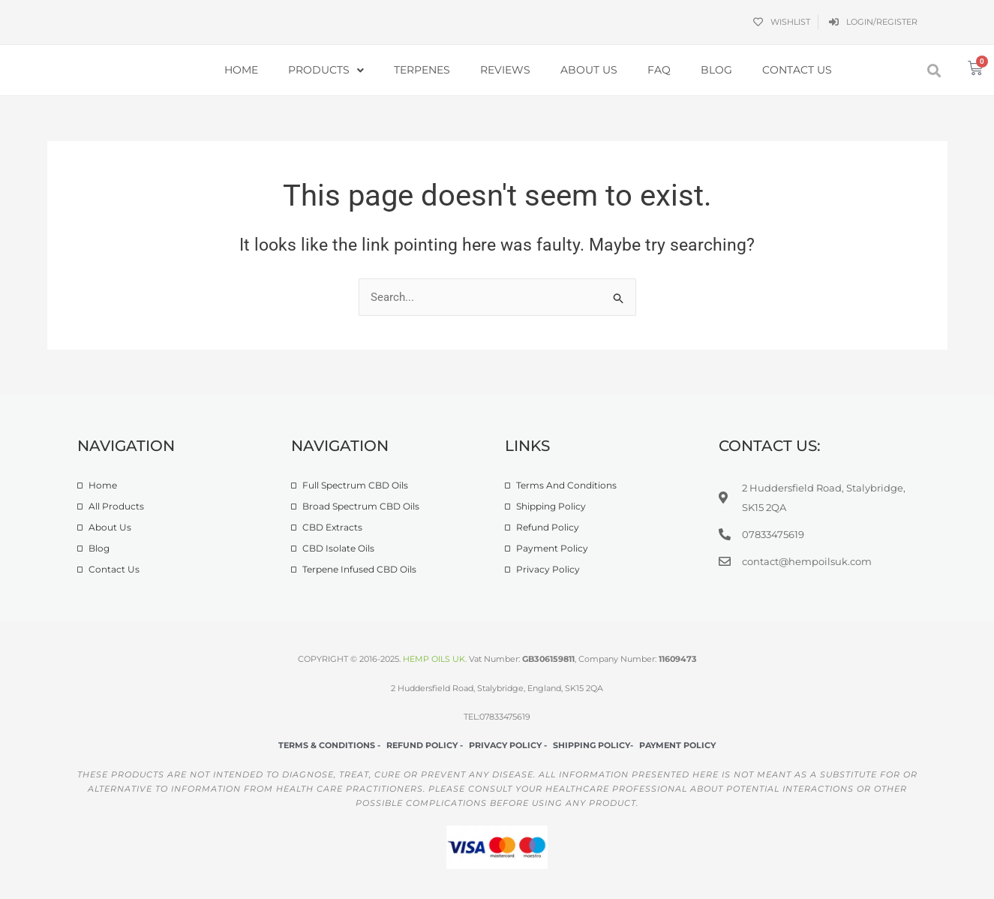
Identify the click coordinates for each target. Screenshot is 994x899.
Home (241, 70)
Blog (716, 70)
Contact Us (797, 70)
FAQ (659, 70)
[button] (933, 70)
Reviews (505, 70)
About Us (588, 70)
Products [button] (326, 70)
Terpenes (422, 70)
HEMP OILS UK (434, 659)
